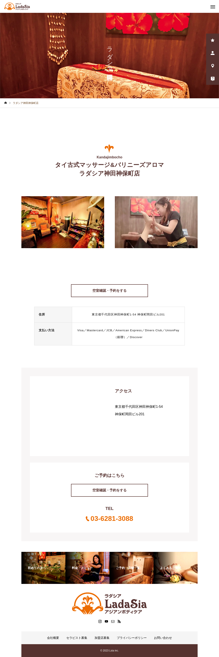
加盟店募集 (102, 637)
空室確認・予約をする (109, 290)
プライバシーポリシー (132, 637)
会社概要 (53, 637)
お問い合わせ (163, 637)
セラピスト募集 (76, 637)
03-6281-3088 (111, 518)
